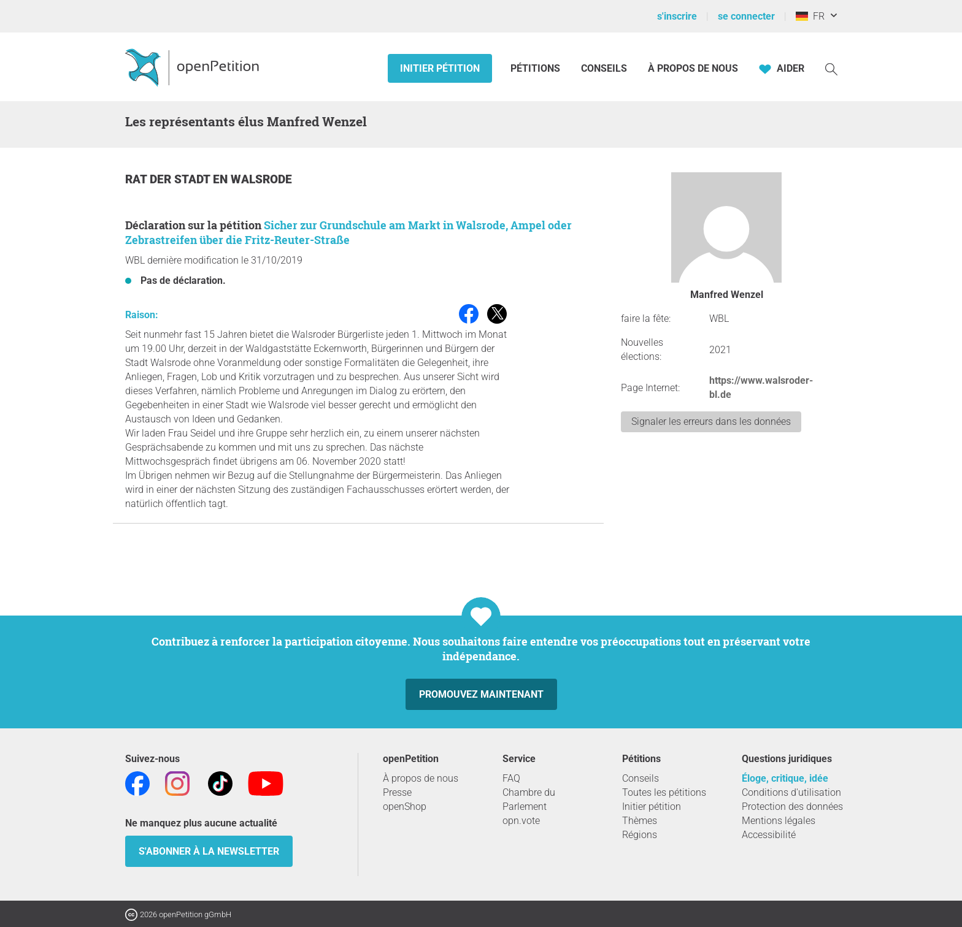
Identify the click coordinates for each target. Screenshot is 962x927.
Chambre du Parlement (528, 799)
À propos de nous (693, 68)
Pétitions (536, 68)
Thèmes (639, 820)
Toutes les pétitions (664, 792)
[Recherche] (831, 68)
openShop (404, 806)
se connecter (746, 16)
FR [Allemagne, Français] (810, 16)
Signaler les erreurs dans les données (711, 421)
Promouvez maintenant (481, 694)
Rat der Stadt (169, 179)
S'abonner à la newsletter (209, 851)
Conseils (604, 68)
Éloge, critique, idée (785, 778)
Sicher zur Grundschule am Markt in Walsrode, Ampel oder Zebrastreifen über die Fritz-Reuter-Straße (348, 232)
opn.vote (521, 820)
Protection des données (792, 806)
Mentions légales (778, 820)
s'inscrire (677, 16)
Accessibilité (769, 835)
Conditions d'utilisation (791, 792)
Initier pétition (440, 68)
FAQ (511, 778)
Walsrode (261, 179)
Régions (639, 835)
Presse (397, 792)
